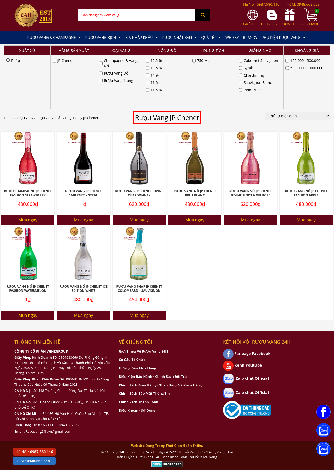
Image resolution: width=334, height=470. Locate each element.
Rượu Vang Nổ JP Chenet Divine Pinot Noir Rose (250, 139)
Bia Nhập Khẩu (141, 37)
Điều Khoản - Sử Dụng (137, 357)
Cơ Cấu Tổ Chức (132, 306)
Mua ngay (27, 166)
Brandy (250, 37)
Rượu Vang (24, 64)
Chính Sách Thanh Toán (138, 348)
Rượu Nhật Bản (179, 37)
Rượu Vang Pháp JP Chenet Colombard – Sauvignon (139, 235)
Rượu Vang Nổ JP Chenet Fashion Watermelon (28, 235)
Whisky (232, 37)
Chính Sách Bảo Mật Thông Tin (144, 340)
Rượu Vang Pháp (49, 64)
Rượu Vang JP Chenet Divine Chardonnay (139, 139)
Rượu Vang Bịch (103, 37)
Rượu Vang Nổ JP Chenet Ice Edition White (83, 235)
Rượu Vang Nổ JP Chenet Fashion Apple (306, 139)
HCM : (33, 460)
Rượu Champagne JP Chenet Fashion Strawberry (28, 139)
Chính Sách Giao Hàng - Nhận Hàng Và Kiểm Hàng (160, 331)
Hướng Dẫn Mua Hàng (137, 314)
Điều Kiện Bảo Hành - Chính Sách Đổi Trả (153, 323)
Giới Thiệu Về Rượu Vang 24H (143, 297)
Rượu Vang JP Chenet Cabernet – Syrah (83, 139)
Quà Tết (211, 37)
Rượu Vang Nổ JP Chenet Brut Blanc (195, 139)
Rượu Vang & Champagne (54, 37)
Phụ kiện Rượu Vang (283, 37)
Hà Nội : (34, 451)
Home (8, 64)
